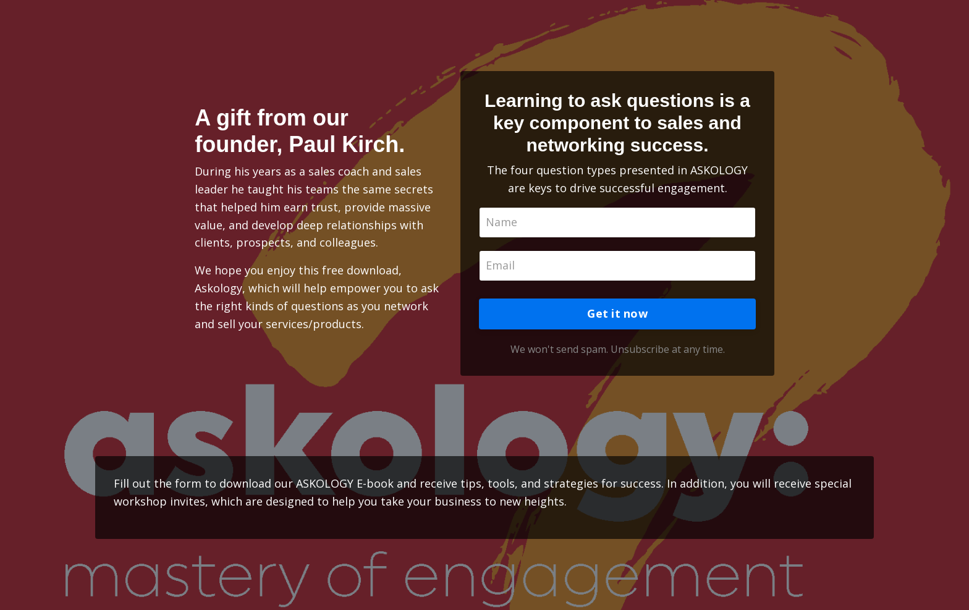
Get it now (617, 313)
